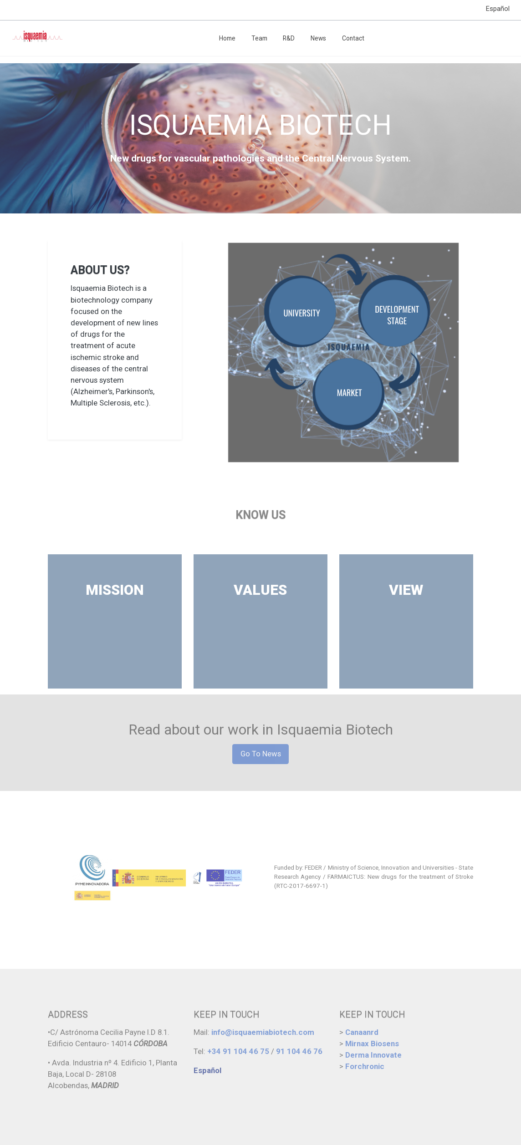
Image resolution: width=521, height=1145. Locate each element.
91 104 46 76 (299, 1051)
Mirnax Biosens (372, 1043)
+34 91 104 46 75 (237, 1051)
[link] (37, 38)
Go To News (260, 753)
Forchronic (364, 1066)
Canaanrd (361, 1032)
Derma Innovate (373, 1054)
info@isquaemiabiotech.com (262, 1032)
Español (498, 9)
